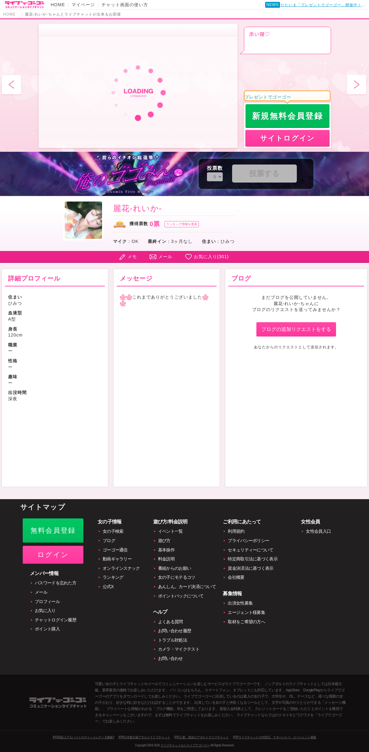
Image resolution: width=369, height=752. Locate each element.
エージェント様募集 (246, 612)
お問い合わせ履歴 (174, 630)
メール (165, 256)
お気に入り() (211, 256)
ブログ (109, 540)
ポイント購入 (47, 628)
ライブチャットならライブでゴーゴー (185, 745)
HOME (58, 4)
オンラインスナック (121, 568)
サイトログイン (287, 138)
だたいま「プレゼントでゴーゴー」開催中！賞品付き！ (324, 5)
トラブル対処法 (172, 640)
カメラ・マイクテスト (178, 649)
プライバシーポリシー (248, 540)
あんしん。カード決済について (187, 586)
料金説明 (166, 558)
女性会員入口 (318, 531)
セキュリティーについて (250, 549)
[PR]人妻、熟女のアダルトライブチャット (201, 737)
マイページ (83, 4)
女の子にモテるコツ (176, 577)
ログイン (53, 555)
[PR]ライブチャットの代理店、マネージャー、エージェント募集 (274, 737)
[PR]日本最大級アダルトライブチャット (144, 737)
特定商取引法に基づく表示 (253, 558)
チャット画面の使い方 (124, 4)
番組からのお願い (174, 568)
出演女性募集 (240, 603)
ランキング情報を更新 (181, 224)
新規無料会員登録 (287, 116)
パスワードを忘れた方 (55, 582)
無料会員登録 (53, 530)
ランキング (113, 577)
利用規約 (236, 531)
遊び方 (164, 540)
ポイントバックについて (180, 595)
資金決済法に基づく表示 (250, 568)
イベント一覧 (170, 531)
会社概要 (236, 577)
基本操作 (166, 549)
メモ (132, 256)
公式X (108, 586)
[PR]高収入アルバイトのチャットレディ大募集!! (83, 737)
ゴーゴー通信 (115, 549)
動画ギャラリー (117, 558)
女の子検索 (113, 531)
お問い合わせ (170, 658)
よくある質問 (170, 621)
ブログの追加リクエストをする (296, 329)
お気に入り (45, 610)
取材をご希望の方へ (246, 621)
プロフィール (47, 601)
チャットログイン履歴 (55, 619)
